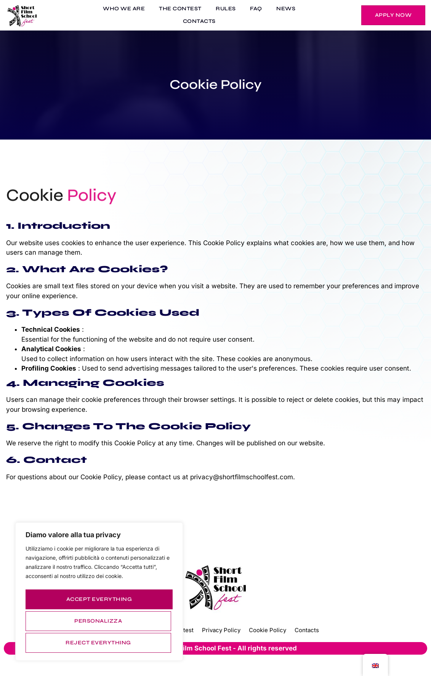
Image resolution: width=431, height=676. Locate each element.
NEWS (281, 9)
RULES (228, 9)
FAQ (255, 9)
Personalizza (98, 602)
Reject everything (97, 623)
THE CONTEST (186, 9)
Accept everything (99, 642)
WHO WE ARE (133, 9)
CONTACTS (201, 22)
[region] (99, 594)
